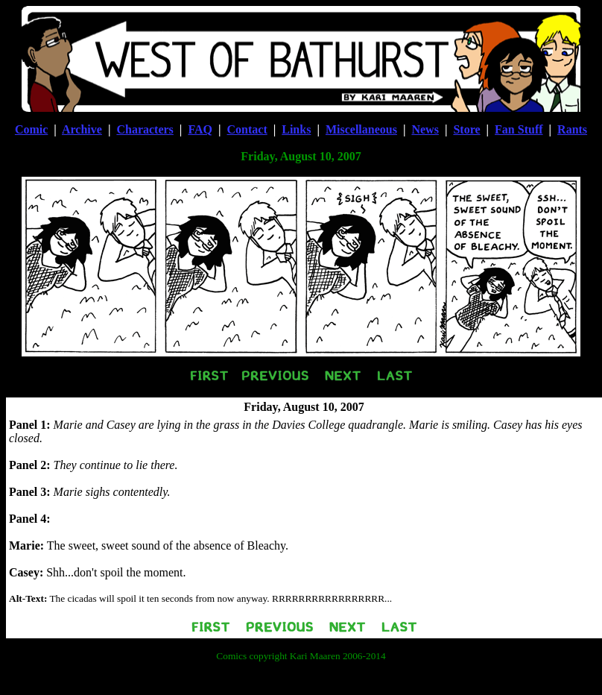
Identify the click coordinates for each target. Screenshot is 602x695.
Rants (572, 129)
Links (296, 129)
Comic (31, 129)
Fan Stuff (518, 129)
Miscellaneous (361, 129)
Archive (82, 129)
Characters (144, 129)
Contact (247, 129)
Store (466, 129)
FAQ (200, 129)
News (424, 129)
